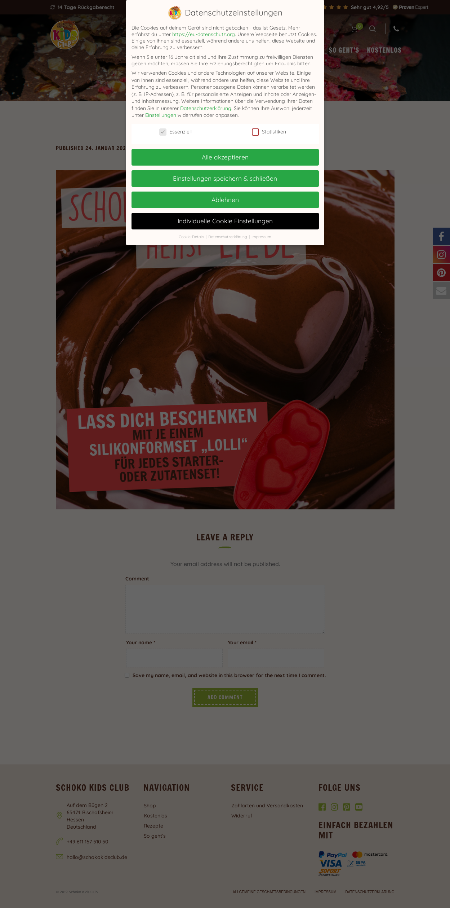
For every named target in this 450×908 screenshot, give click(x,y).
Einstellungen (160, 115)
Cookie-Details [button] (192, 236)
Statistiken (269, 131)
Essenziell (175, 131)
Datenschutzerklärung (205, 108)
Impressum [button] (261, 236)
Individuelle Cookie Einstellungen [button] (225, 221)
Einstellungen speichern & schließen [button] (225, 178)
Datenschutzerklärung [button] (228, 236)
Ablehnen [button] (225, 199)
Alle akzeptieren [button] (225, 157)
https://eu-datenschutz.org (203, 34)
